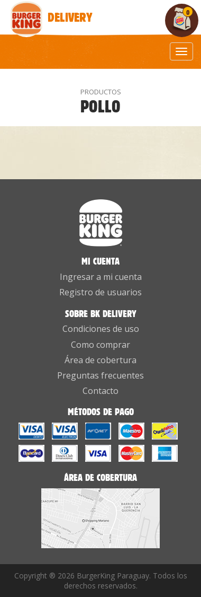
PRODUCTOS (100, 91)
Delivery (28, 11)
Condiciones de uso (100, 329)
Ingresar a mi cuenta (101, 277)
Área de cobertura (100, 360)
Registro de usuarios (100, 292)
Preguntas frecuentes (100, 375)
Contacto (100, 391)
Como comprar (100, 344)
